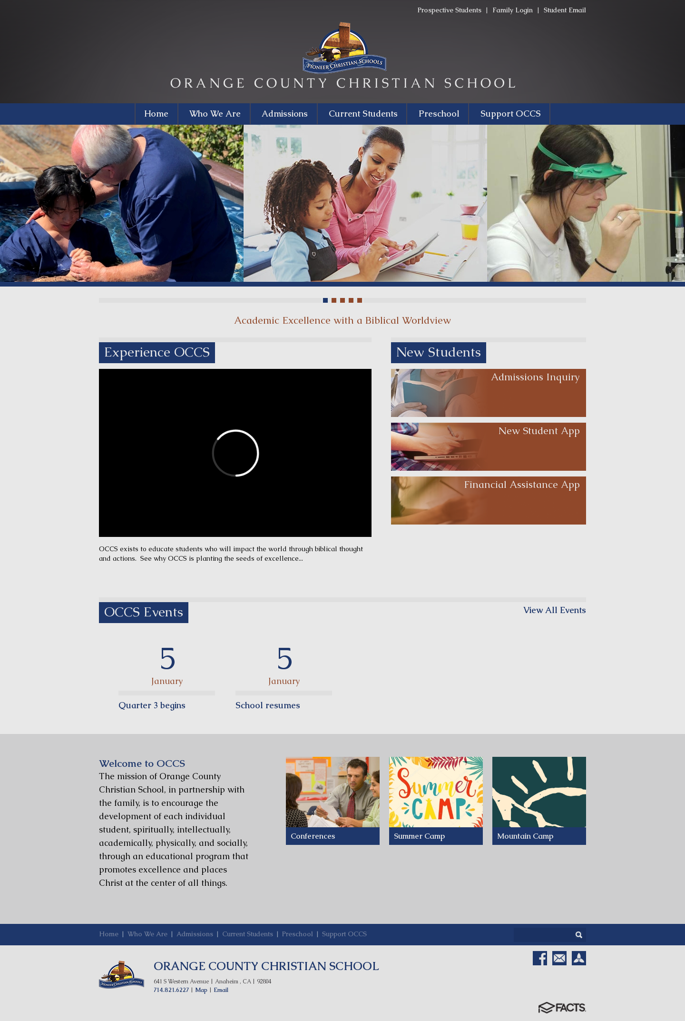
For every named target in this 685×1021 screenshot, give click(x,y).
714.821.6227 (171, 990)
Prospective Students (449, 10)
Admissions (194, 934)
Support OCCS (344, 934)
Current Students (247, 934)
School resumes (267, 705)
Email (221, 990)
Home (108, 934)
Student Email (565, 10)
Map (201, 990)
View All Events (554, 610)
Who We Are (147, 934)
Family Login (512, 10)
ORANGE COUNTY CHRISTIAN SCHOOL (266, 966)
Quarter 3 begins (152, 705)
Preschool (297, 934)
